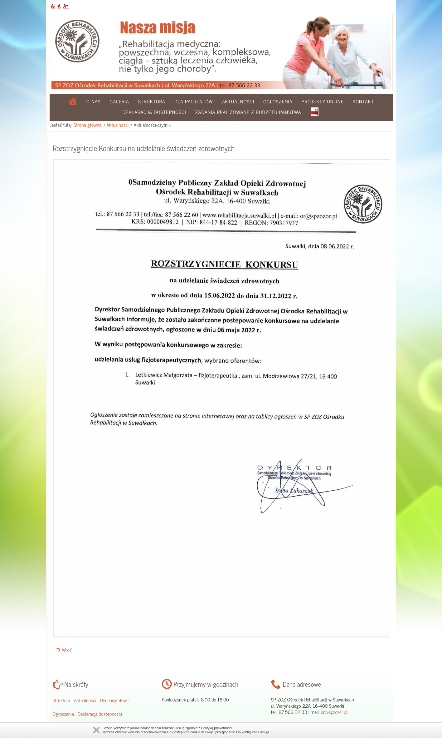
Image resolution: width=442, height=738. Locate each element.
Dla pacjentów (193, 101)
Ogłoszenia (278, 101)
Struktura (151, 101)
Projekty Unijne (323, 101)
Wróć (67, 650)
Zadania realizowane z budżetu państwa (248, 112)
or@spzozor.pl (334, 712)
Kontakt (363, 101)
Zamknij (96, 730)
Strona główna (87, 125)
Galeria (119, 101)
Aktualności (238, 101)
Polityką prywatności (216, 728)
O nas (93, 101)
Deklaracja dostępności (154, 112)
